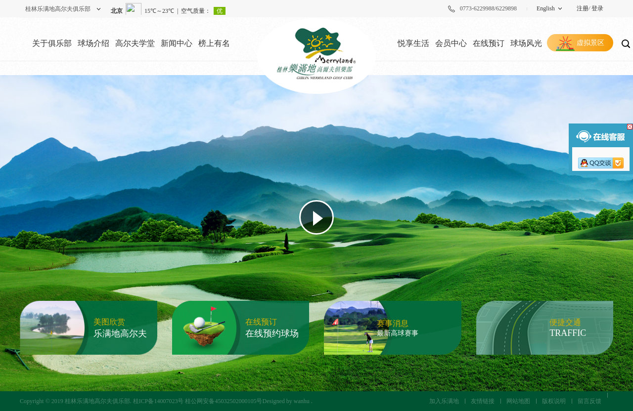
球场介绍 (93, 43)
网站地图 (518, 401)
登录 (597, 8)
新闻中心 (176, 43)
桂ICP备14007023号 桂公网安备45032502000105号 (198, 401)
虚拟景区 (590, 42)
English (546, 8)
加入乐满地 (444, 401)
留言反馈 (589, 401)
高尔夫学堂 (135, 43)
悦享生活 (413, 43)
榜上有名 (214, 43)
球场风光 (526, 43)
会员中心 (451, 43)
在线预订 (488, 43)
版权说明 (554, 401)
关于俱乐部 (52, 43)
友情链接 (483, 401)
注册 (582, 8)
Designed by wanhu (285, 401)
